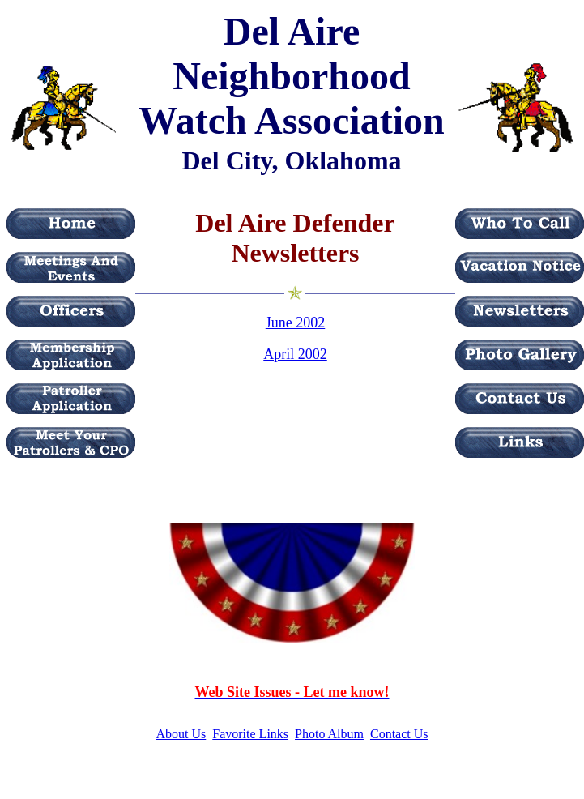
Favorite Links (250, 734)
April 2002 (295, 354)
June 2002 (296, 322)
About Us (181, 734)
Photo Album (329, 734)
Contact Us (399, 734)
